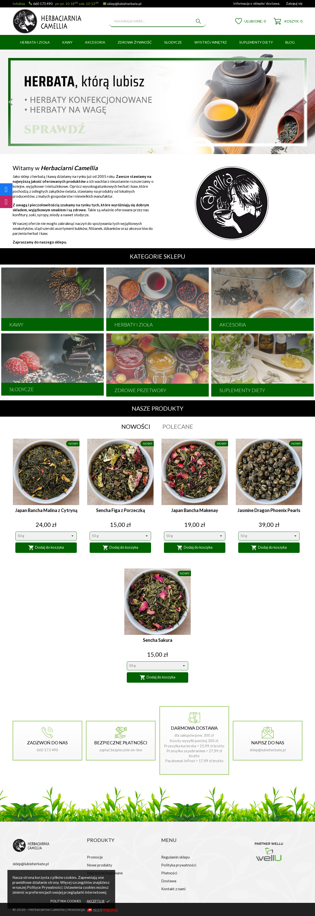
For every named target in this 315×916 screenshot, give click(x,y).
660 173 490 (42, 3)
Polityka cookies (66, 901)
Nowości (135, 426)
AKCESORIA (95, 42)
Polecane (177, 426)
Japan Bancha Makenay (194, 510)
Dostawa (168, 881)
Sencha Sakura (157, 640)
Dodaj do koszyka (46, 548)
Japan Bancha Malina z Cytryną (46, 510)
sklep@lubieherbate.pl (124, 3)
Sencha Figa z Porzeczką (120, 510)
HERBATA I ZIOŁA (35, 42)
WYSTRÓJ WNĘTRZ (210, 42)
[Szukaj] (157, 21)
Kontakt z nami (173, 889)
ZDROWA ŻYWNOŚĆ (135, 42)
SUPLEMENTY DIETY (256, 42)
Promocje (95, 857)
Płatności (169, 873)
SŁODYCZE (173, 42)
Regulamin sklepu (175, 857)
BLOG (290, 42)
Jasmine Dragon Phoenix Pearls (268, 510)
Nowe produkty (99, 865)
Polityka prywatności (178, 865)
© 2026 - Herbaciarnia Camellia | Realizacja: (49, 909)
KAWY (67, 42)
